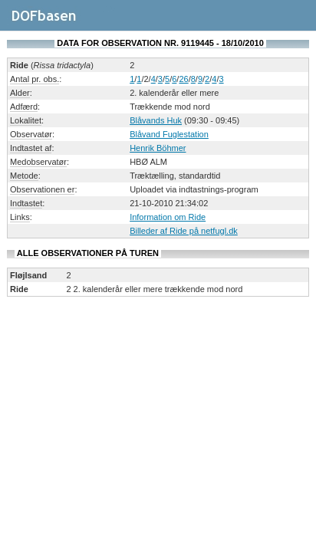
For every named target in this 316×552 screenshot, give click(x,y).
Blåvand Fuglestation (169, 134)
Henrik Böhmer (158, 148)
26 (183, 79)
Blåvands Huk (156, 120)
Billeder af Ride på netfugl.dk (184, 230)
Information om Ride (168, 217)
